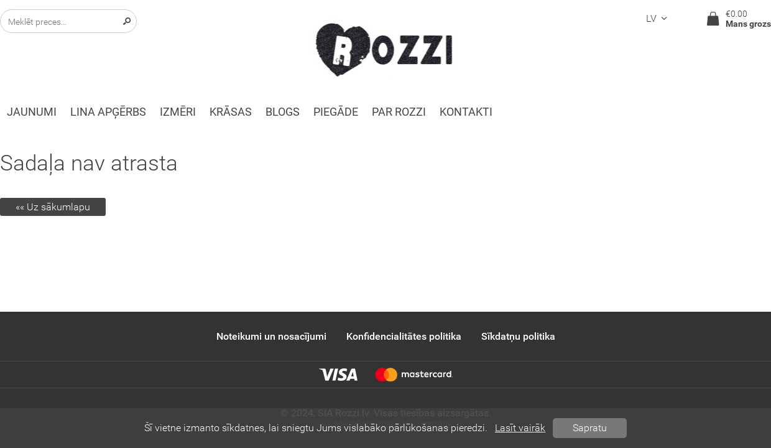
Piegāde (335, 112)
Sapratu (590, 428)
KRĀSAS (231, 112)
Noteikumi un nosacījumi (271, 336)
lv (658, 18)
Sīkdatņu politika (518, 336)
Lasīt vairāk (520, 428)
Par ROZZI (399, 112)
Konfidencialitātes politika (403, 336)
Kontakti (466, 112)
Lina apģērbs (108, 112)
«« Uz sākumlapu (53, 207)
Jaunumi (32, 112)
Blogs (282, 112)
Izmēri (178, 112)
